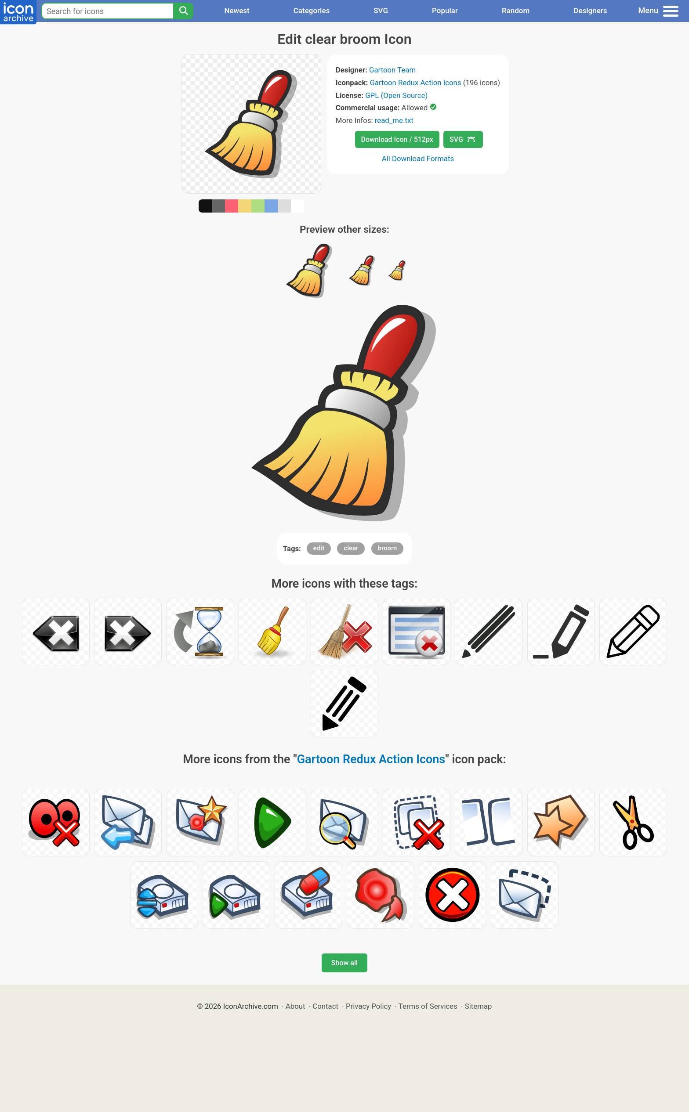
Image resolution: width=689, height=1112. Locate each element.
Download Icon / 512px (397, 139)
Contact (325, 1006)
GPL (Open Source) (396, 95)
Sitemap (478, 1006)
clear (351, 548)
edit (318, 548)
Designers (590, 10)
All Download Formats (418, 158)
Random (515, 10)
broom (387, 548)
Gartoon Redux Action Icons (415, 82)
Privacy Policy (368, 1006)
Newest (236, 10)
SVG (381, 10)
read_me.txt (394, 120)
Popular (445, 10)
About (295, 1006)
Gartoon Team (392, 69)
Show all (344, 963)
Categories (312, 10)
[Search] (183, 11)
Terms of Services (428, 1006)
